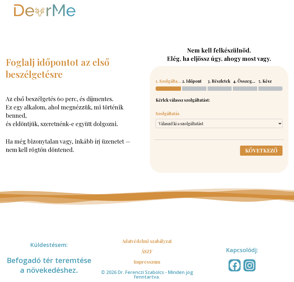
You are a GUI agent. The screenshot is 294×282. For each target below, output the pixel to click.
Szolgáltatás (167, 113)
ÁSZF (146, 251)
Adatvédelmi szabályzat (147, 241)
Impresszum (147, 262)
